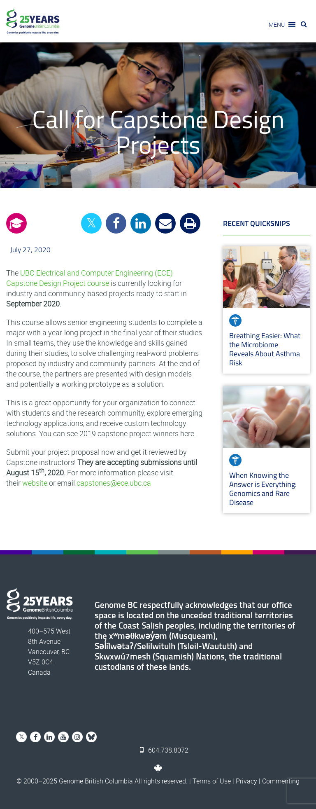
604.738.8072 (164, 750)
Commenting (281, 781)
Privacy (246, 781)
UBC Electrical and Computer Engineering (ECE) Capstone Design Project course (89, 278)
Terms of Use (212, 781)
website (34, 483)
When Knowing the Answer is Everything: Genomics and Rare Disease (263, 489)
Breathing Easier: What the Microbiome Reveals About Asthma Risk (264, 349)
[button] (277, 24)
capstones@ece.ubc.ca (114, 483)
